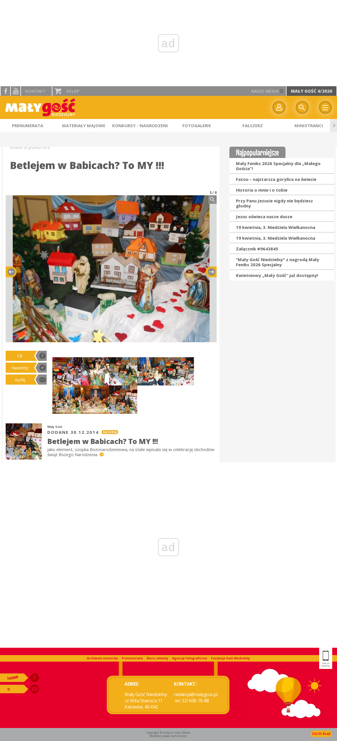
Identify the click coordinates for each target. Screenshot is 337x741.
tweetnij (20, 367)
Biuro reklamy (157, 658)
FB (19, 356)
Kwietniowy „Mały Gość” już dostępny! (277, 275)
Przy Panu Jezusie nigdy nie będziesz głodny (274, 203)
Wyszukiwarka (302, 107)
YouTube (15, 91)
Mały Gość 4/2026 (311, 91)
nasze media (265, 91)
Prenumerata (132, 658)
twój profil (278, 107)
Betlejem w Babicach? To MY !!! (102, 441)
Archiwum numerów (102, 658)
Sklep (73, 91)
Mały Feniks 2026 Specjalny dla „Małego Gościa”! (278, 166)
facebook (5, 91)
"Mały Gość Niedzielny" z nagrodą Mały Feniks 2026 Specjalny (277, 262)
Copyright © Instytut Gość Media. (168, 732)
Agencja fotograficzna (189, 658)
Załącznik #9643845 (257, 248)
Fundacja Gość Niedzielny (230, 658)
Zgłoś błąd (321, 734)
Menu (325, 107)
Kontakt (35, 91)
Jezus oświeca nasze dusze (264, 216)
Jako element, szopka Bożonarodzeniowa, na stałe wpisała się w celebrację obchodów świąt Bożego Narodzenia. (130, 452)
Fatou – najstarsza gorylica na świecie (276, 179)
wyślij (20, 379)
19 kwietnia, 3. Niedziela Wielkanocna (275, 227)
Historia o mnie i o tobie (261, 189)
